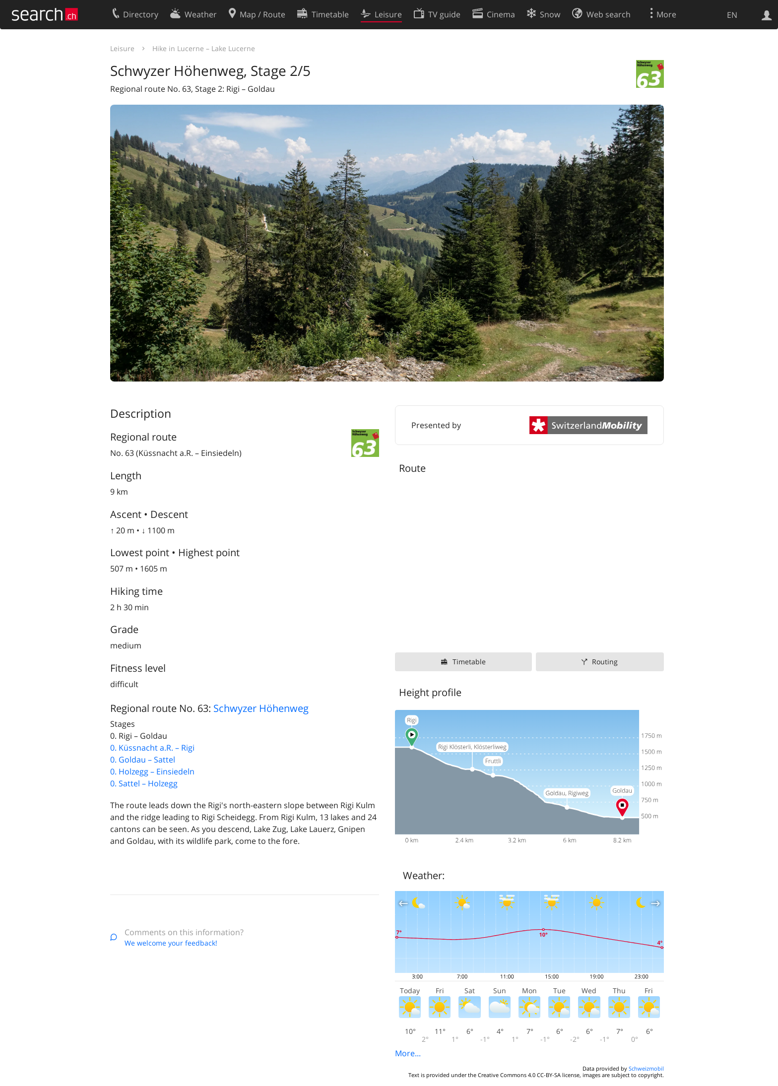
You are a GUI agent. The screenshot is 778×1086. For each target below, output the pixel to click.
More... (408, 1053)
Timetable (469, 661)
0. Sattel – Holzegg (144, 783)
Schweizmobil (646, 1068)
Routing (605, 661)
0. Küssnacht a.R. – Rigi (152, 747)
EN (732, 14)
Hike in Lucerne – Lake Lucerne (203, 48)
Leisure (122, 48)
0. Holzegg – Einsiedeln (152, 771)
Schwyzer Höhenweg (261, 708)
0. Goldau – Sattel (142, 759)
